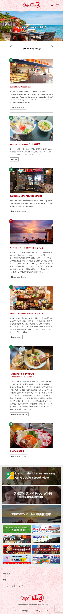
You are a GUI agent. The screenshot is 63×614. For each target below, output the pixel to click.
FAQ (4, 580)
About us (6, 574)
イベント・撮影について (13, 586)
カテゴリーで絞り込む (31, 49)
